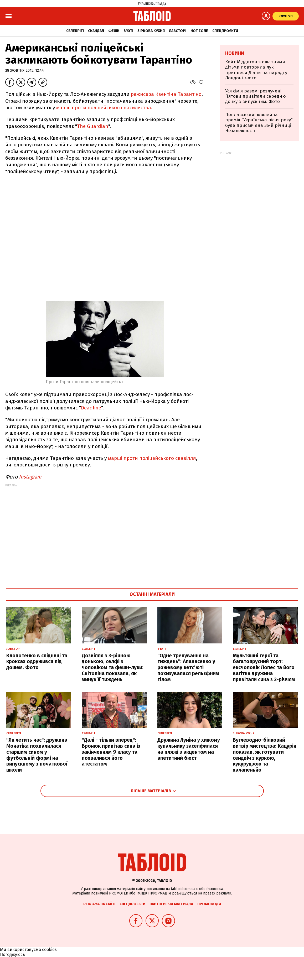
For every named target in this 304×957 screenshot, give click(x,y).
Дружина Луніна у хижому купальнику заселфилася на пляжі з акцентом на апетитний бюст (188, 749)
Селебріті (75, 31)
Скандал (96, 31)
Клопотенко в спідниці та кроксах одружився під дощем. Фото (36, 662)
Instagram (30, 477)
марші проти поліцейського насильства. (104, 108)
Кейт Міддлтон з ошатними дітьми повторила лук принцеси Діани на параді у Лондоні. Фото (256, 70)
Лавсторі (177, 31)
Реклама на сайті (99, 904)
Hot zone (199, 31)
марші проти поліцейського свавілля (152, 458)
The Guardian (92, 126)
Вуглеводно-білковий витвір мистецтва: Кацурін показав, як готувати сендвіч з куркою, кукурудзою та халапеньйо (264, 755)
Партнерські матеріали (171, 904)
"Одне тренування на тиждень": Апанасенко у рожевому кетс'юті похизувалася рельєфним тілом (188, 668)
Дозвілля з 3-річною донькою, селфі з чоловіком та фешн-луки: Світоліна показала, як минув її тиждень (112, 668)
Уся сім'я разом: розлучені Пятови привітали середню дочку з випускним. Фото (255, 96)
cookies (49, 949)
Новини (234, 53)
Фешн (113, 31)
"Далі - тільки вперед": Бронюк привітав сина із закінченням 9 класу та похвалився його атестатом (111, 752)
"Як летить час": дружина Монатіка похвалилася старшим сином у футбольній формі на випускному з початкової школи (36, 755)
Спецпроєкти (225, 31)
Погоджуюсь (12, 954)
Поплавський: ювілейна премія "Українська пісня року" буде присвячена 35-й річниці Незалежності (259, 122)
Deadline (91, 408)
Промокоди (209, 904)
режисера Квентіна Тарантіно (166, 94)
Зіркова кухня (151, 31)
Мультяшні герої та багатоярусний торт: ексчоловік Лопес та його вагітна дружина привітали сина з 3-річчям (264, 668)
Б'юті (128, 31)
